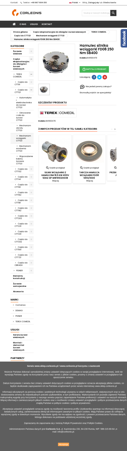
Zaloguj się (93, 2)
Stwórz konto (109, 2)
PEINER (19, 270)
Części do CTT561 (21, 248)
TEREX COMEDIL (17, 75)
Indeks (83, 58)
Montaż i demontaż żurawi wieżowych (18, 346)
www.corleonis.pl (69, 366)
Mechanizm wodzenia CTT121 (23, 148)
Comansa (20, 305)
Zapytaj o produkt (94, 69)
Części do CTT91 (21, 83)
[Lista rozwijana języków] (75, 2)
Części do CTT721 (21, 256)
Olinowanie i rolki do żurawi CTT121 (23, 116)
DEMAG (19, 310)
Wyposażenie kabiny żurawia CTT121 (24, 160)
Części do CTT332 (21, 240)
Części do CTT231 (21, 225)
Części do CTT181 (21, 201)
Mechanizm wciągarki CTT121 (23, 138)
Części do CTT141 (21, 178)
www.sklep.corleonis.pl (46, 366)
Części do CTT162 (21, 193)
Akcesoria (18, 291)
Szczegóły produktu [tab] (52, 102)
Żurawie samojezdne (19, 285)
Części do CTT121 (21, 91)
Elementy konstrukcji (19, 277)
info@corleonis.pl (66, 431)
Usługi (34, 24)
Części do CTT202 (21, 217)
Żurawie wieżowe (17, 52)
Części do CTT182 (21, 209)
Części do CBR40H (21, 264)
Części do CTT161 (21, 186)
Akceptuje (63, 444)
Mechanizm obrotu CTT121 (23, 128)
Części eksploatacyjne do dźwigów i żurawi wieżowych (21, 64)
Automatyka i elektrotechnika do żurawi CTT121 (24, 102)
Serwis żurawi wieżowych (20, 336)
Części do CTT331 (21, 232)
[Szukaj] (99, 13)
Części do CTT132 (21, 170)
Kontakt (14, 2)
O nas (22, 24)
